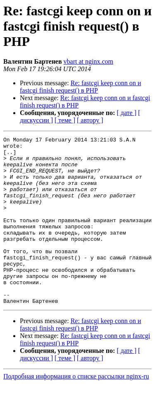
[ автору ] (90, 120)
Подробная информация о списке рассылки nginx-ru (76, 409)
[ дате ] (126, 112)
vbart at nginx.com (88, 61)
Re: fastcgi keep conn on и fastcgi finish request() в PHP (80, 86)
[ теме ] (65, 120)
